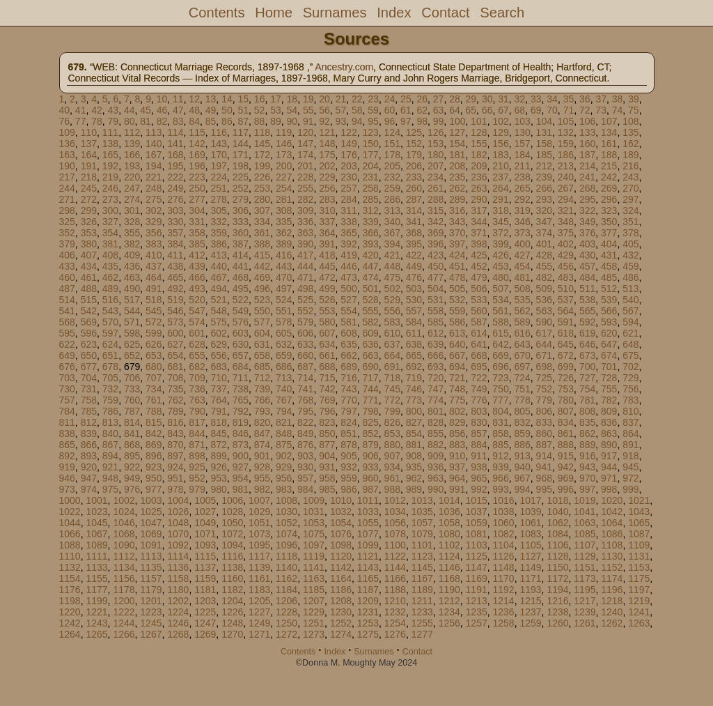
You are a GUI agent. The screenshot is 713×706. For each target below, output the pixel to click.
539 (609, 299)
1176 (70, 589)
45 (145, 110)
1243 (96, 623)
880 (392, 444)
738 (241, 388)
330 (175, 221)
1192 (504, 589)
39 (633, 99)
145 (262, 143)
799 (392, 411)
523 (262, 299)
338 (348, 221)
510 (566, 288)
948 (110, 478)
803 (479, 411)
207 (436, 165)
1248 (232, 623)
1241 (639, 611)
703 (67, 377)
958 (327, 478)
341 (414, 221)
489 (110, 288)
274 (132, 199)
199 (262, 165)
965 (479, 478)
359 (218, 232)
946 (67, 478)
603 (241, 333)
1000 (70, 500)
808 (587, 411)
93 (341, 121)
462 (110, 277)
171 (241, 154)
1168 (449, 578)
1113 (151, 556)
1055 (368, 522)
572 (154, 322)
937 (457, 467)
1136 (178, 567)
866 (89, 444)
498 (305, 288)
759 (110, 400)
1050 (232, 522)
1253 (368, 623)
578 (284, 322)
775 (457, 400)
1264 (70, 634)
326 (89, 221)
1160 (232, 578)
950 (154, 478)
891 (630, 444)
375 (566, 232)
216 (630, 165)
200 (284, 165)
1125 (476, 556)
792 (241, 411)
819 (241, 422)
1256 (449, 623)
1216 (557, 600)
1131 (639, 556)
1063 (584, 522)
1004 (178, 500)
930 (305, 467)
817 (197, 422)
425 (479, 255)
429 (566, 255)
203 (348, 165)
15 (243, 99)
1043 (639, 511)
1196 (611, 589)
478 (457, 277)
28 (454, 99)
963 (436, 478)
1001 (96, 500)
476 (414, 277)
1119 (313, 556)
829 (457, 422)
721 (457, 377)
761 (154, 400)
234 (436, 177)
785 (89, 411)
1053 (313, 522)
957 (305, 478)
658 (262, 355)
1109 (639, 545)
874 (262, 444)
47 (178, 110)
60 (389, 110)
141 (175, 143)
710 (218, 377)
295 (587, 199)
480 (500, 277)
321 (566, 210)
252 (241, 188)
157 (522, 143)
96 (389, 121)
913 (522, 455)
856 (457, 433)
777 (500, 400)
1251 (313, 623)
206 (414, 165)
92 (324, 121)
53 (275, 110)
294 (566, 199)
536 (544, 299)
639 (436, 344)
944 (609, 467)
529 (392, 299)
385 (197, 244)
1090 (123, 545)
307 (262, 210)
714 (305, 377)
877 (327, 444)
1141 (313, 567)
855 (436, 433)
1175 (639, 578)
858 (500, 433)
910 (457, 455)
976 (132, 489)
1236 (504, 611)
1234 (449, 611)
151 (392, 143)
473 (348, 277)
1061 (530, 522)
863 (609, 433)
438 (175, 266)
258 (370, 188)
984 (305, 489)
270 (630, 188)
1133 (96, 567)
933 (370, 467)
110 (89, 132)
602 (218, 333)
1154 (70, 578)
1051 (259, 522)
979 (197, 489)
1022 (70, 511)
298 (67, 210)
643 (522, 344)
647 (609, 344)
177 (370, 154)
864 (630, 433)
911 (479, 455)
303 (175, 210)
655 (197, 355)
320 (544, 210)
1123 (422, 556)
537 (566, 299)
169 (197, 154)
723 (500, 377)
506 (479, 288)
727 (587, 377)
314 (414, 210)
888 (566, 444)
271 (67, 199)
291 (500, 199)
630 (241, 344)
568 (67, 322)
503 (414, 288)
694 (457, 366)
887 (544, 444)
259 (392, 188)
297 (630, 199)
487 (67, 288)
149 (348, 143)
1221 (96, 611)
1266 (123, 634)
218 (89, 177)
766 (262, 400)
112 (132, 132)
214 (587, 165)
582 (370, 322)
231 (370, 177)
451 (457, 266)
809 (609, 411)
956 (284, 478)
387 (241, 244)
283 (327, 199)
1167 (422, 578)
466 (197, 277)
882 (436, 444)
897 (175, 455)
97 (406, 121)
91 (308, 121)
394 (392, 244)
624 (110, 344)
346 (522, 221)
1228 (286, 611)
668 (479, 355)
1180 (178, 589)
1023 (96, 511)
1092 (178, 545)
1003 (151, 500)
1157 (151, 578)
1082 (504, 533)
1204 (232, 600)
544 (132, 310)
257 (348, 188)
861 (566, 433)
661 (327, 355)
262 (457, 188)
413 (218, 255)
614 (479, 333)
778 (522, 400)
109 (67, 132)
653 (154, 355)
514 (67, 299)
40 (64, 110)
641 (479, 344)
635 (348, 344)
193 (132, 165)
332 (218, 221)
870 (175, 444)
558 (436, 310)
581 (348, 322)
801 (436, 411)
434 (89, 266)
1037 (476, 511)
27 (438, 99)
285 (370, 199)
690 (370, 366)
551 (284, 310)
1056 (395, 522)
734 (154, 388)
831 (500, 422)
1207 (313, 600)
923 (154, 467)
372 (500, 232)
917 (609, 455)
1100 (395, 545)
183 (500, 154)
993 (500, 489)
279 (241, 199)
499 (327, 288)
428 (544, 255)
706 (132, 377)
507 (500, 288)
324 (630, 210)
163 (67, 154)
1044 (70, 522)
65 (470, 110)
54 (292, 110)
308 (284, 210)
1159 (205, 578)
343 (457, 221)
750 (500, 388)
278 (218, 199)
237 (500, 177)
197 (218, 165)
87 (243, 121)
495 (241, 288)
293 (544, 199)
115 (197, 132)
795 (305, 411)
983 (284, 489)
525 (305, 299)
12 (194, 99)
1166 (395, 578)
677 (89, 366)
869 (154, 444)
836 (609, 422)
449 (414, 266)
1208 (341, 600)
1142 (341, 567)
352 (67, 232)
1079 (422, 533)
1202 (178, 600)
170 (218, 154)
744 (370, 388)
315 (436, 210)
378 (630, 232)
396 (436, 244)
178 (392, 154)
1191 (476, 589)
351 (630, 221)
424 (457, 255)
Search (502, 12)
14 (227, 99)
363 (305, 232)
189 (630, 154)
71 (568, 110)
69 (536, 110)
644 (544, 344)
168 (175, 154)
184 (522, 154)
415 (262, 255)
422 (414, 255)
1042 (611, 511)
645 (566, 344)
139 (132, 143)
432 (630, 255)
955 (262, 478)
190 (67, 165)
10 (162, 99)
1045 (96, 522)
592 (587, 322)
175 (327, 154)
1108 (611, 545)
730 (67, 388)
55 (308, 110)
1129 (584, 556)
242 (609, 177)
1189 (422, 589)
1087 (639, 533)
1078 (395, 533)
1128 (557, 556)
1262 (611, 623)
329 (154, 221)
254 (284, 188)
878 (348, 444)
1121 (368, 556)
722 (479, 377)
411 (175, 255)
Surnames (335, 12)
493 (197, 288)
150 (370, 143)
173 (284, 154)
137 (89, 143)
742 (327, 388)
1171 (530, 578)
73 (600, 110)
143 (218, 143)
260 (414, 188)
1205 (259, 600)
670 (522, 355)
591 (566, 322)
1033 (368, 511)
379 (67, 244)
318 (500, 210)
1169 (476, 578)
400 (522, 244)
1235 (476, 611)
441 (241, 266)
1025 (151, 511)
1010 (341, 500)
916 (587, 455)
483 (566, 277)
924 (175, 467)
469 (262, 277)
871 (197, 444)
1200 (123, 600)
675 (630, 355)
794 (284, 411)
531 (436, 299)
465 (175, 277)
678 (110, 366)
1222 (123, 611)
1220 (70, 611)
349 (587, 221)
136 (67, 143)
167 (154, 154)
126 (436, 132)
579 (305, 322)
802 (457, 411)
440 (218, 266)
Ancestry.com (344, 66)
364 (327, 232)
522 (241, 299)
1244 (123, 623)
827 (414, 422)
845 (218, 433)
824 (348, 422)
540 (630, 299)
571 (132, 322)
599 (154, 333)
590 (544, 322)
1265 (96, 634)
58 (357, 110)
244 (67, 188)
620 (609, 333)
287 (414, 199)
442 (262, 266)
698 (544, 366)
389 (284, 244)
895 (132, 455)
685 (262, 366)
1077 (368, 533)
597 (110, 333)
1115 (205, 556)
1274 (341, 634)
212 (544, 165)
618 (566, 333)
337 (327, 221)
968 (544, 478)
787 (132, 411)
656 (218, 355)
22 (357, 99)
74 (617, 110)
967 (522, 478)
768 (305, 400)
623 (89, 344)
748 (457, 388)
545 (154, 310)
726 (566, 377)
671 (544, 355)
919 (67, 467)
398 (479, 244)
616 (522, 333)
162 (630, 143)
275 (154, 199)
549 (241, 310)
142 (197, 143)
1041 (584, 511)
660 (305, 355)
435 (110, 266)
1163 (313, 578)
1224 (178, 611)
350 (609, 221)
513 (630, 288)
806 (544, 411)
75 (633, 110)
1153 (639, 567)
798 (370, 411)
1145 (422, 567)
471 (305, 277)
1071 (205, 533)
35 (568, 99)
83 (178, 121)
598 (132, 333)
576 (241, 322)
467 (218, 277)
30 (487, 99)
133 (587, 132)
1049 (205, 522)
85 (211, 121)
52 (259, 110)
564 (566, 310)
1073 (259, 533)
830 (479, 422)
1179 (151, 589)
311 (348, 210)
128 (479, 132)
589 (522, 322)
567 (630, 310)
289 (457, 199)
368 (414, 232)
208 (457, 165)
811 (67, 422)
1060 (504, 522)
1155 (96, 578)
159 (566, 143)
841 (132, 433)
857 (479, 433)
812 (89, 422)
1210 (395, 600)
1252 (341, 623)
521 (218, 299)
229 (327, 177)
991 (457, 489)
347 (544, 221)
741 (305, 388)
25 (406, 99)
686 (284, 366)
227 (284, 177)
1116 (232, 556)
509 (544, 288)
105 (566, 121)
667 (457, 355)
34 (552, 99)
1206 (286, 600)
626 (154, 344)
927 (241, 467)
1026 (178, 511)
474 (370, 277)
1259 (530, 623)
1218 (611, 600)
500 (348, 288)
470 (284, 277)
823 (327, 422)
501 (370, 288)
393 (370, 244)
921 (110, 467)
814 (132, 422)
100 (457, 121)
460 (67, 277)
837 (630, 422)
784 (67, 411)
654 (175, 355)
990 (436, 489)
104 (544, 121)
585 (436, 322)
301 (132, 210)
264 (500, 188)
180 (436, 154)
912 (500, 455)
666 (436, 355)
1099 (368, 545)
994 (522, 489)
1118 (286, 556)
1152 (611, 567)
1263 (639, 623)
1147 (476, 567)
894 (110, 455)
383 (154, 244)
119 (284, 132)
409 (132, 255)
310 (327, 210)
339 (370, 221)
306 (241, 210)
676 (67, 366)
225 (241, 177)
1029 (259, 511)
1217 (584, 600)
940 (522, 467)
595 (67, 333)
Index (394, 12)
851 (348, 433)
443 (284, 266)
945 (630, 467)
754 (587, 388)
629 (218, 344)
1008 (286, 500)
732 (110, 388)
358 (197, 232)
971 (609, 478)
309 (305, 210)
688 (327, 366)
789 (175, 411)
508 (522, 288)
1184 (286, 589)
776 (479, 400)
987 (370, 489)
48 (194, 110)
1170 (504, 578)
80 (129, 121)
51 (243, 110)
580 (327, 322)
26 (422, 99)
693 (436, 366)
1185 (313, 589)
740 (284, 388)
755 (609, 388)
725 (544, 377)
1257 (476, 623)
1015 (476, 500)
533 (479, 299)
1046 (123, 522)
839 (89, 433)
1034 (395, 511)
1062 (557, 522)
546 (175, 310)
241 (587, 177)
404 (609, 244)
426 (500, 255)
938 (479, 467)
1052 (286, 522)
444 (305, 266)
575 (218, 322)
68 (520, 110)
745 (392, 388)
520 (197, 299)
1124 (449, 556)
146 (284, 143)
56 (324, 110)
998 (609, 489)
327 (110, 221)
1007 (259, 500)
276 (175, 199)
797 (348, 411)
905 (348, 455)
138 (110, 143)
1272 (286, 634)
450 (436, 266)
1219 (639, 600)
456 (566, 266)
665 (414, 355)
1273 (313, 634)
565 (587, 310)
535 (522, 299)
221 (154, 177)
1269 (205, 634)
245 (89, 188)
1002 (123, 500)
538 (587, 299)
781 (587, 400)
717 (370, 377)
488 (89, 288)
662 (348, 355)
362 (284, 232)
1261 (584, 623)
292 (522, 199)
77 (80, 121)
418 (327, 255)
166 (132, 154)
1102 (449, 545)
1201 (151, 600)
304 (197, 210)
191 (89, 165)
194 (154, 165)
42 (96, 110)
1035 (422, 511)
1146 (449, 567)
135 (630, 132)
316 (457, 210)
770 (348, 400)
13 (211, 99)
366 (370, 232)
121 (327, 132)
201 (305, 165)
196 (197, 165)
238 (522, 177)
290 (479, 199)
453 (500, 266)
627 (175, 344)
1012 (395, 500)
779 (544, 400)
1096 (286, 545)
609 (370, 333)
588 (500, 322)
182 (479, 154)
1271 (259, 634)
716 (348, 377)
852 (370, 433)
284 (348, 199)
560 (479, 310)
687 (305, 366)
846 (241, 433)
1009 (313, 500)
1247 (205, 623)
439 (197, 266)
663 (370, 355)
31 (503, 99)
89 (275, 121)
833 (544, 422)
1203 (205, 600)
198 (241, 165)
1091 (151, 545)
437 (154, 266)
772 (392, 400)
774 (436, 400)
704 (89, 377)
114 (175, 132)
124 (392, 132)
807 (566, 411)
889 (587, 444)
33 (536, 99)
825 (370, 422)
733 (132, 388)
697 (522, 366)
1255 (422, 623)
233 (414, 177)
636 (370, 344)
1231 (368, 611)
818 (218, 422)
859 (522, 433)
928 (262, 467)
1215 (530, 600)
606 (305, 333)
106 (587, 121)
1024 (123, 511)
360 (241, 232)
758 (89, 400)
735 (175, 388)
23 (373, 99)
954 (241, 478)
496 (262, 288)
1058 (449, 522)
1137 (205, 567)
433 (67, 266)
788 (154, 411)
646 (587, 344)
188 (609, 154)
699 (566, 366)
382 (132, 244)
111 (110, 132)
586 (457, 322)
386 (218, 244)
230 (348, 177)
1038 (504, 511)
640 (457, 344)
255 (305, 188)
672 (566, 355)
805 (522, 411)
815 (154, 422)
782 (609, 400)
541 (67, 310)
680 (154, 366)
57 (341, 110)
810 (630, 411)
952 (197, 478)
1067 (96, 533)
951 (175, 478)
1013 (422, 500)
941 (544, 467)
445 (327, 266)
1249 (259, 623)
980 (218, 489)
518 (154, 299)
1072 (232, 533)
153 (436, 143)
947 (89, 478)
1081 (476, 533)
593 (609, 322)
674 (609, 355)
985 (327, 489)
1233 (422, 611)
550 (262, 310)
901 (262, 455)
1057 (422, 522)
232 (392, 177)
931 (327, 467)
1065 (639, 522)
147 (305, 143)
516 (110, 299)
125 (414, 132)
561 (500, 310)
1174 (611, 578)
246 (110, 188)
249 (175, 188)
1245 (151, 623)
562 (522, 310)
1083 (530, 533)
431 (609, 255)
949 (132, 478)
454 (522, 266)
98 (422, 121)
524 (284, 299)
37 (600, 99)
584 (414, 322)
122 (348, 132)
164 (89, 154)
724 (522, 377)
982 (262, 489)
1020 (611, 500)
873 (241, 444)
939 (500, 467)
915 (566, 455)
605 (284, 333)
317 (479, 210)
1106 (557, 545)
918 (630, 455)
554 (348, 310)
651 (110, 355)
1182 (232, 589)
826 (392, 422)
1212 (449, 600)
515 (89, 299)
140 (154, 143)
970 (587, 478)
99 (438, 121)
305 (218, 210)
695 (479, 366)
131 (544, 132)
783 (630, 400)
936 (436, 467)
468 (241, 277)
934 (392, 467)
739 (262, 388)
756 (630, 388)
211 (522, 165)
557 (414, 310)
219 (110, 177)
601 (197, 333)
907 (392, 455)
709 (197, 377)
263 (479, 188)
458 (609, 266)
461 (89, 277)
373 (522, 232)
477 (436, 277)
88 (259, 121)
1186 (341, 589)
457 (587, 266)
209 (479, 165)
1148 (504, 567)
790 (197, 411)
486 (630, 277)
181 (457, 154)
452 (479, 266)
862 (587, 433)
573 (175, 322)
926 (218, 467)
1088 (70, 545)
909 (436, 455)
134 (609, 132)
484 (587, 277)
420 (370, 255)
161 (609, 143)
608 (348, 333)
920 (89, 467)
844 (197, 433)
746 (414, 388)
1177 (96, 589)
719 (414, 377)
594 (630, 322)
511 (587, 288)
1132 (70, 567)
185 (544, 154)
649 (67, 355)
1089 (96, 545)
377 (609, 232)
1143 (368, 567)
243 (630, 177)
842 (154, 433)
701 (609, 366)
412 (197, 255)
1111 (96, 556)
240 (566, 177)
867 (110, 444)
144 (241, 143)
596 (89, 333)
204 (370, 165)
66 (487, 110)
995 (544, 489)
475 (392, 277)
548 (218, 310)
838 (67, 433)
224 (218, 177)
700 (587, 366)
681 (175, 366)
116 (218, 132)
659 (284, 355)
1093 (205, 545)
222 (175, 177)
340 (392, 221)
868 (132, 444)
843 (175, 433)
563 (544, 310)
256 (327, 188)
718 (392, 377)
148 (327, 143)
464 (154, 277)
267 (566, 188)
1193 (530, 589)
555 (370, 310)
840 (110, 433)
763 (197, 400)
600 (175, 333)
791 (218, 411)
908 (414, 455)
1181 (205, 589)
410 (154, 255)
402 (566, 244)
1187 (368, 589)
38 (617, 99)
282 (305, 199)
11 (178, 99)
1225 (205, 611)
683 (218, 366)
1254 (395, 623)
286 (392, 199)
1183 (259, 589)
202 (327, 165)
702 (630, 366)
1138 (232, 567)
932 (348, 467)
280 (262, 199)
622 (67, 344)
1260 (557, 623)
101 (479, 121)
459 (630, 266)
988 (392, 489)
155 (479, 143)
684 (241, 366)
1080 (449, 533)
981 (241, 489)
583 (392, 322)
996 (566, 489)
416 (284, 255)
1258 (504, 623)
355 (132, 232)
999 (630, 489)
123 (370, 132)
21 (341, 99)
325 (67, 221)
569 (89, 322)
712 (262, 377)
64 (454, 110)
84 (194, 121)
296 (609, 199)
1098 (341, 545)
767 (284, 400)
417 (305, 255)
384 (175, 244)
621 (630, 333)
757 (67, 400)
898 (197, 455)
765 (241, 400)
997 (587, 489)
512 (609, 288)
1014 (449, 500)
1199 (96, 600)
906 (370, 455)
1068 (123, 533)
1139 (259, 567)
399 (500, 244)
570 (110, 322)
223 (197, 177)
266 (544, 188)
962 (414, 478)
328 (132, 221)
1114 (178, 556)
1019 (584, 500)
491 (154, 288)
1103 (476, 545)
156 (500, 143)
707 (154, 377)
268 (587, 188)
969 (566, 478)
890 (609, 444)
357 (175, 232)
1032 (341, 511)
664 (392, 355)
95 (373, 121)
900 (241, 455)
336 (305, 221)
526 (327, 299)
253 (262, 188)
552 (305, 310)
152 (414, 143)
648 (630, 344)
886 (522, 444)
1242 (70, 623)
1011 (368, 500)
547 (197, 310)
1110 (70, 556)
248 (154, 188)
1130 (611, 556)
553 (327, 310)
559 (457, 310)
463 (132, 277)
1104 (504, 545)
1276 (395, 634)
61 (406, 110)
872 (218, 444)
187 (587, 154)
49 (211, 110)
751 (522, 388)
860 (544, 433)
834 (566, 422)
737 (218, 388)
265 (522, 188)
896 (154, 455)
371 (479, 232)
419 (348, 255)
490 (132, 288)
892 (67, 455)
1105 (530, 545)
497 (284, 288)
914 (544, 455)
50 (227, 110)
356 (154, 232)
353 (89, 232)
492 (175, 288)
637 (392, 344)
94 (357, 121)
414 (241, 255)
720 (436, 377)
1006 (232, 500)
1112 (123, 556)
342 (436, 221)
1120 (341, 556)
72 (584, 110)
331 (197, 221)
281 (284, 199)
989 (414, 489)
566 (609, 310)
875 (284, 444)
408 (110, 255)
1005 (205, 500)
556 (392, 310)
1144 (395, 567)
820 (262, 422)
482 (544, 277)
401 (544, 244)
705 (110, 377)
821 (284, 422)
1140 (286, 567)
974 (89, 489)
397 (457, 244)
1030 (286, 511)
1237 (530, 611)
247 (132, 188)
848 (284, 433)
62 (422, 110)
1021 (639, 500)
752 (544, 388)
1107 (584, 545)
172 (262, 154)
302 (154, 210)
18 (292, 99)
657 (241, 355)
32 (520, 99)
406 (67, 255)
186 (566, 154)
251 (218, 188)
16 (259, 99)
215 (609, 165)
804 (500, 411)
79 (113, 121)
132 (566, 132)
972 (630, 478)
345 (500, 221)
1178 (123, 589)
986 (348, 489)
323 (609, 210)
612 (436, 333)
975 (110, 489)
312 (370, 210)
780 (566, 400)
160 (587, 143)
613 (457, 333)
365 (348, 232)
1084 (557, 533)
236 (479, 177)
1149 (530, 567)
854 (414, 433)
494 (218, 288)
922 (132, 467)
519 (175, 299)
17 (275, 99)
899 (218, 455)
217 (67, 177)
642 (500, 344)
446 (348, 266)
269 (609, 188)
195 (175, 165)
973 (67, 489)
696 (500, 366)
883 (457, 444)
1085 (584, 533)
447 (370, 266)
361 (262, 232)
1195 (584, 589)
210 (500, 165)
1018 (557, 500)
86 (227, 121)
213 (566, 165)
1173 (584, 578)
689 (348, 366)
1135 (151, 567)
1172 (557, 578)
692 (414, 366)
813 (110, 422)
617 (544, 333)
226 (262, 177)
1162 (286, 578)
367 (392, 232)
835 (587, 422)
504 (436, 288)
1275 (368, 634)
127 (457, 132)
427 (522, 255)
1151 (584, 567)
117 (241, 132)
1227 (259, 611)
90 (292, 121)
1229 (313, 611)
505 (457, 288)
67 (503, 110)
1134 (123, 567)
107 (609, 121)
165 (110, 154)
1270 (232, 634)
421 (392, 255)
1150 (557, 567)
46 (162, 110)
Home (273, 12)
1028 (232, 511)
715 (327, 377)
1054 (341, 522)
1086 (611, 533)
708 (175, 377)
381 (110, 244)
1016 (504, 500)
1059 (476, 522)
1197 (639, 589)
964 (457, 478)
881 (414, 444)
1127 (530, 556)
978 (175, 489)
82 (162, 121)
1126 (504, 556)
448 (392, 266)
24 (389, 99)
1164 (341, 578)
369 (436, 232)
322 (587, 210)
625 (132, 344)
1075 (313, 533)
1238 (557, 611)
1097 (313, 545)
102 (500, 121)
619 (587, 333)
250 (197, 188)
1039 (530, 511)
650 (89, 355)
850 (327, 433)
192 (110, 165)
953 (218, 478)
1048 (178, 522)
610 (392, 333)
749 (479, 388)
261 (436, 188)
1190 (449, 589)
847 (262, 433)
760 (132, 400)
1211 (422, 600)
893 (89, 455)
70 (552, 110)
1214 (504, 600)
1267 (151, 634)
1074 (286, 533)
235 (457, 177)
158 (544, 143)
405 (630, 244)
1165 (368, 578)
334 (262, 221)
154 (457, 143)
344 (479, 221)
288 (436, 199)
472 (327, 277)
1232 (395, 611)
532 (457, 299)
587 (479, 322)
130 (522, 132)
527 (348, 299)
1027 (205, 511)
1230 (341, 611)
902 (284, 455)
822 (305, 422)
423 (436, 255)
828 (436, 422)
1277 (422, 634)
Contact (445, 12)
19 (308, 99)
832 (522, 422)
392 (348, 244)
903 (305, 455)
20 (324, 99)
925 (197, 467)
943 (587, 467)
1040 (557, 511)
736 (197, 388)
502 (392, 288)
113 (154, 132)
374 (544, 232)
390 (305, 244)
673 (587, 355)
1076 (341, 533)
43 (113, 110)
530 (414, 299)
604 (262, 333)
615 (500, 333)
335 (284, 221)
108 (630, 121)
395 (414, 244)
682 (197, 366)
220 (132, 177)
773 (414, 400)
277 (197, 199)
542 (89, 310)
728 (609, 377)
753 (566, 388)
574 (197, 322)
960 (370, 478)
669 (500, 355)
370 (457, 232)
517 (132, 299)
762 (175, 400)
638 (414, 344)
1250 (286, 623)
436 (132, 266)
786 (110, 411)
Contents (217, 12)
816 (175, 422)
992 (479, 489)
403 (587, 244)
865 (67, 444)
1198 (70, 600)
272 (89, 199)
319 (522, 210)
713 (284, 377)
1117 (259, 556)
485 (609, 277)
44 (129, 110)
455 (544, 266)
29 (471, 99)
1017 (530, 500)
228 (305, 177)
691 (392, 366)
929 (284, 467)
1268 (178, 634)
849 (305, 433)
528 (370, 299)
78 (96, 121)
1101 (422, 545)
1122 (395, 556)
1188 (395, 589)
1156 (123, 578)
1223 (151, 611)
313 (392, 210)
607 (327, 333)
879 (370, 444)
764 (218, 400)
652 (132, 355)
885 (500, 444)
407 (89, 255)
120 (305, 132)
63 (438, 110)
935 (414, 467)
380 (89, 244)
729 (630, 377)
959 (348, 478)
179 (414, 154)
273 (110, 199)
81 (145, 121)
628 (197, 344)
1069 (151, 533)
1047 (151, 522)
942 (566, 467)
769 (327, 400)
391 (327, 244)
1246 (178, 623)
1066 (70, 533)
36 (584, 99)
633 (305, 344)
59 (373, 110)
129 (500, 132)
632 (284, 344)
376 (587, 232)
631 (262, 344)
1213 (476, 600)
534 (500, 299)
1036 (449, 511)
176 (348, 154)
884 (479, 444)
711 (241, 377)
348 (566, 221)
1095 (259, 545)
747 (436, 388)
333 (241, 221)
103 (523, 121)
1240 (611, 611)
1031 (313, 511)
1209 (368, 600)
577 (262, 322)
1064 (611, 522)
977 (154, 489)
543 (110, 310)
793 (262, 411)
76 (64, 121)
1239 (584, 611)
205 (392, 165)
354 (110, 232)
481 (522, 277)
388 (262, 244)
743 (348, 388)
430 (587, 255)
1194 (557, 589)
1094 (232, 545)
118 (262, 132)
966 (500, 478)
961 (392, 478)
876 (305, 444)
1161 (259, 578)
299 (89, 210)
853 (392, 433)
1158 (178, 578)
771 (370, 400)
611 (414, 333)
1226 (232, 611)
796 (327, 411)
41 (80, 110)
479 (479, 277)
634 (327, 344)
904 (327, 455)
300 (110, 210)
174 (305, 154)
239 (544, 177)
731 (89, 388)
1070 (178, 533)
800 (414, 411)
